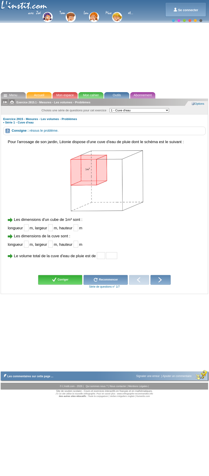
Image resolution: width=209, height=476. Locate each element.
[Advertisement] (104, 55)
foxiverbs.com (143, 396)
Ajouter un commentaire (177, 376)
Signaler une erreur (148, 376)
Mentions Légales (138, 386)
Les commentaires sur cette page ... (27, 376)
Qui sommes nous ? (97, 386)
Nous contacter (118, 386)
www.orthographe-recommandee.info (135, 393)
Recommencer (105, 279)
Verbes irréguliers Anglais (122, 396)
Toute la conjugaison (98, 396)
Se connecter (185, 10)
